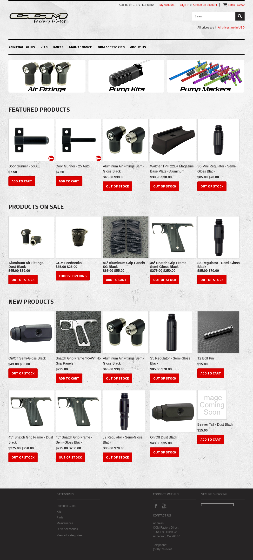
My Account (167, 5)
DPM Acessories (111, 47)
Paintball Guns (21, 47)
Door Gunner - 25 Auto (73, 166)
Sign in (184, 5)
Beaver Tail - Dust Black (215, 424)
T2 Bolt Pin (205, 358)
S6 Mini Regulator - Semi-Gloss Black (216, 168)
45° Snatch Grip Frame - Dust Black (30, 439)
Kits (43, 47)
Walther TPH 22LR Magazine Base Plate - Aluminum (172, 168)
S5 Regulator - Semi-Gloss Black (170, 360)
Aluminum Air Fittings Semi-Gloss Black (123, 168)
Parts (58, 47)
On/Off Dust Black (163, 437)
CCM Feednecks (69, 263)
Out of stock (117, 186)
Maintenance (80, 47)
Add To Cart (22, 181)
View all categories (69, 535)
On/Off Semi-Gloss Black (27, 358)
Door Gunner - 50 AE (24, 166)
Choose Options (73, 275)
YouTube (164, 506)
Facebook (156, 506)
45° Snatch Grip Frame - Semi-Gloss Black (169, 265)
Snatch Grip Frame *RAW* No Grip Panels (78, 360)
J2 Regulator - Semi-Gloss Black (122, 439)
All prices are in (231, 27)
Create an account (205, 5)
